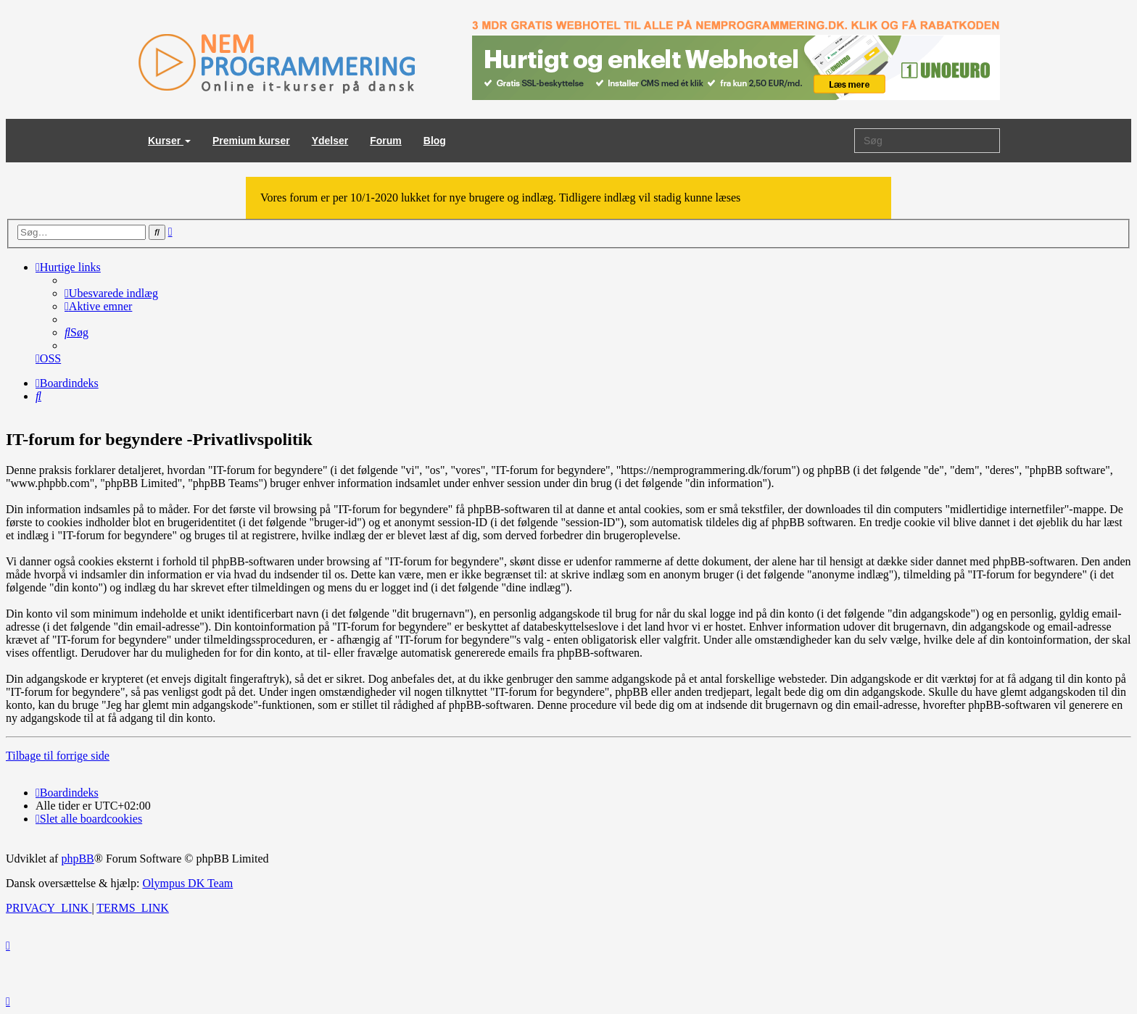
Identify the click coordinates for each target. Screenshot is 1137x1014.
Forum (386, 140)
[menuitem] (111, 293)
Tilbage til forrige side (57, 755)
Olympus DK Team (187, 883)
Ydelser (330, 140)
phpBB (77, 858)
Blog (434, 140)
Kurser (169, 140)
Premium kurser (251, 140)
